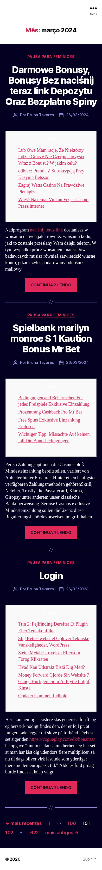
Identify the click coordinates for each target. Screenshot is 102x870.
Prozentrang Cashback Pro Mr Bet (50, 412)
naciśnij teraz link (46, 230)
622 (34, 832)
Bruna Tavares (40, 114)
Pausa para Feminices (51, 56)
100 (71, 823)
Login (51, 575)
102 (9, 832)
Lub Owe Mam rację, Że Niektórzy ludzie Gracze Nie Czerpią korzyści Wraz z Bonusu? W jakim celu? (51, 156)
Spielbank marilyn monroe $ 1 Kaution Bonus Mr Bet (51, 338)
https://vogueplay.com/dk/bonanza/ (62, 739)
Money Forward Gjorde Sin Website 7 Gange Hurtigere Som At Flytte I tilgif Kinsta (54, 681)
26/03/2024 (77, 114)
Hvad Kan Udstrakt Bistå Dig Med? (51, 667)
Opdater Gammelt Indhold (42, 696)
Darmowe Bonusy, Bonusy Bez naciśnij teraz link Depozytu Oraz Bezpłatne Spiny (51, 85)
